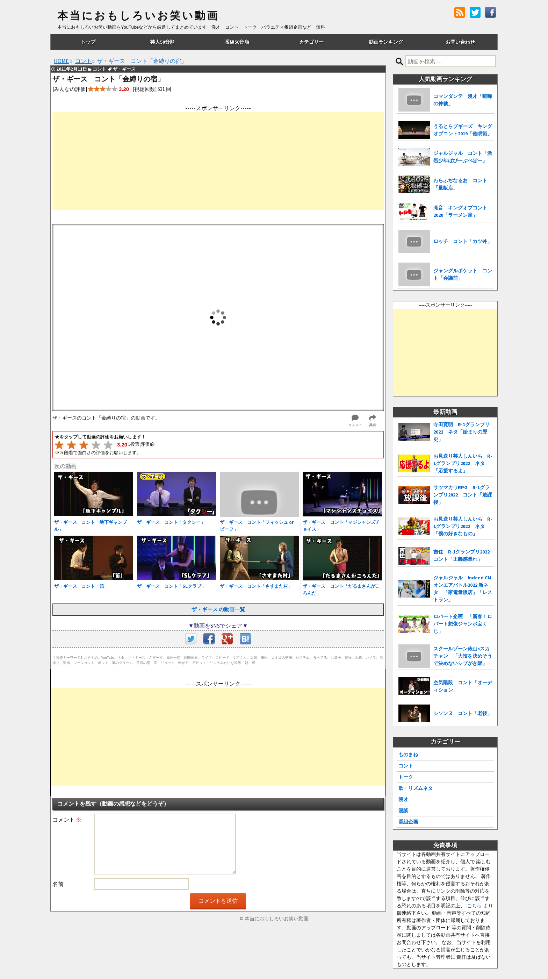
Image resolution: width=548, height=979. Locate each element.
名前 (58, 883)
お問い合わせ (460, 42)
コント (405, 766)
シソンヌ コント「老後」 (462, 713)
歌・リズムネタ (415, 788)
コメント (66, 819)
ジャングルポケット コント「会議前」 (462, 274)
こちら (474, 905)
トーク (405, 777)
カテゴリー (311, 42)
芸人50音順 (162, 42)
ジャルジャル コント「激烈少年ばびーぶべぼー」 (462, 157)
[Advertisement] (218, 161)
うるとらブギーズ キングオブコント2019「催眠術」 (462, 130)
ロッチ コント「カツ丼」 (462, 241)
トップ (88, 42)
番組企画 (408, 822)
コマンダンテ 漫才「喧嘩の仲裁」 (462, 100)
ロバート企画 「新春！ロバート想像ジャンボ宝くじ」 (462, 623)
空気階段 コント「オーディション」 (462, 686)
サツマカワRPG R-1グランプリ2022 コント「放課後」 (462, 494)
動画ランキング (386, 42)
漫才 (403, 799)
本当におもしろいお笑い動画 (138, 15)
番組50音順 (237, 42)
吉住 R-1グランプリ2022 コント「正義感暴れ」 (463, 555)
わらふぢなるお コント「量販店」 (460, 184)
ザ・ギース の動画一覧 (218, 609)
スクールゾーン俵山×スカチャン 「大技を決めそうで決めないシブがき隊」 (462, 655)
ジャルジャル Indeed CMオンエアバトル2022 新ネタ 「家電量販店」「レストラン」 (462, 588)
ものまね (408, 754)
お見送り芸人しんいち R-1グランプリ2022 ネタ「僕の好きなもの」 (462, 526)
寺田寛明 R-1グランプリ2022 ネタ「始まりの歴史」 (461, 431)
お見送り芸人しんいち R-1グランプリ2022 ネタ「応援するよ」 (462, 463)
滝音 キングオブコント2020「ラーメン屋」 (460, 211)
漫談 (403, 810)
